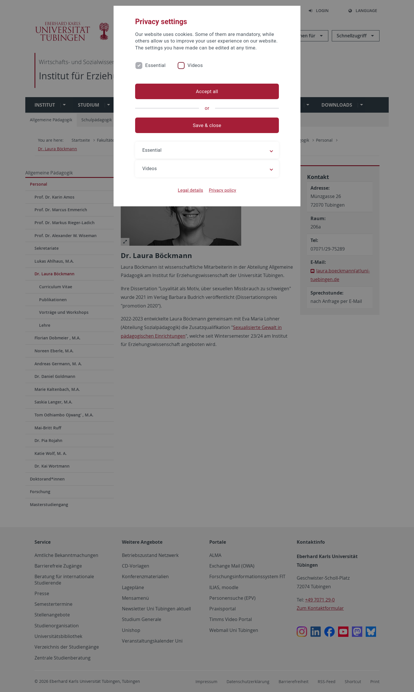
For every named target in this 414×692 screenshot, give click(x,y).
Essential (155, 65)
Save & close (207, 125)
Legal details (190, 190)
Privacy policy (222, 190)
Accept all (207, 91)
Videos (195, 65)
